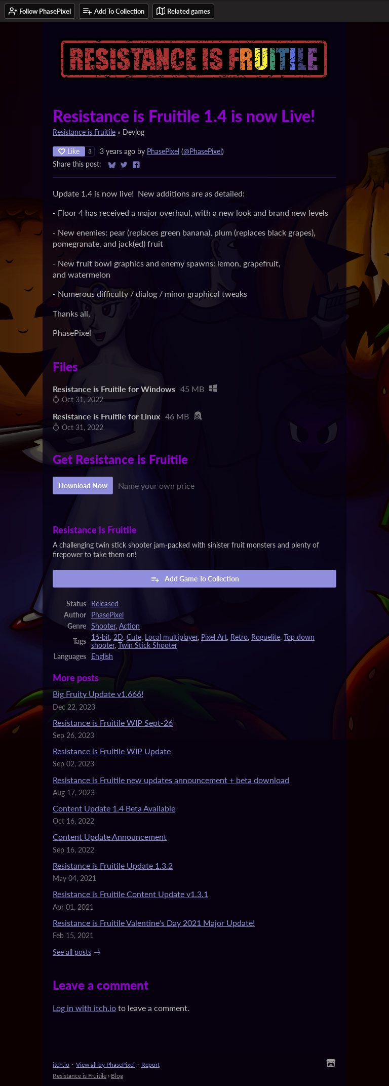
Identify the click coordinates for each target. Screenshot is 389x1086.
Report (150, 1064)
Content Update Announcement (110, 836)
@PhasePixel (202, 151)
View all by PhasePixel (105, 1064)
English (102, 656)
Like (69, 151)
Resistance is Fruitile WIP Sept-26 (113, 722)
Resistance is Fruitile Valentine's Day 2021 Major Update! (154, 922)
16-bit (100, 637)
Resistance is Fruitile (84, 132)
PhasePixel (163, 151)
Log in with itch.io (84, 1008)
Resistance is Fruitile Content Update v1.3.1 (130, 894)
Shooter (103, 626)
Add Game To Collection (194, 579)
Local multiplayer (171, 637)
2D (118, 637)
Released (105, 604)
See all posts (72, 952)
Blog (117, 1075)
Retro (239, 637)
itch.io (61, 1064)
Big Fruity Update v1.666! (98, 694)
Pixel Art (214, 637)
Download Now (82, 485)
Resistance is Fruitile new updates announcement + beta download (171, 780)
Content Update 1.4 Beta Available (114, 808)
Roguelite (265, 637)
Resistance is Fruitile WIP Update (112, 751)
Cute (134, 637)
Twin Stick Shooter (147, 645)
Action (129, 626)
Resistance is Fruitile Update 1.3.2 (113, 865)
